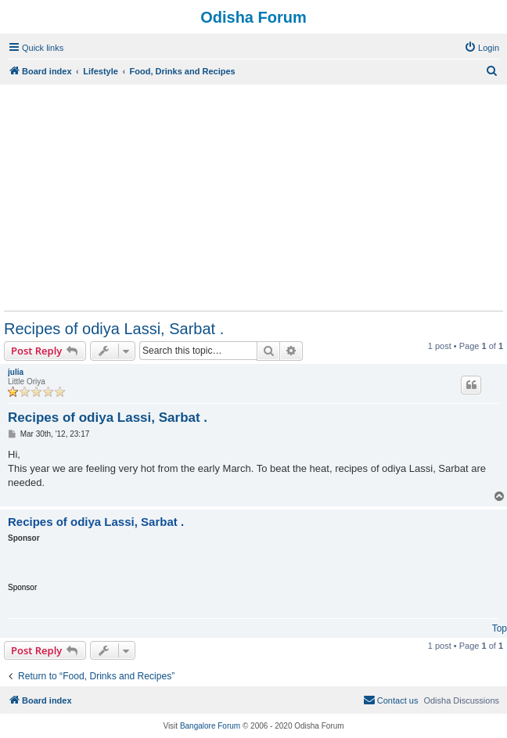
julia (15, 372)
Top (499, 628)
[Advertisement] (253, 197)
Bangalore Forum (210, 726)
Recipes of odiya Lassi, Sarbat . (114, 328)
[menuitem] (481, 47)
